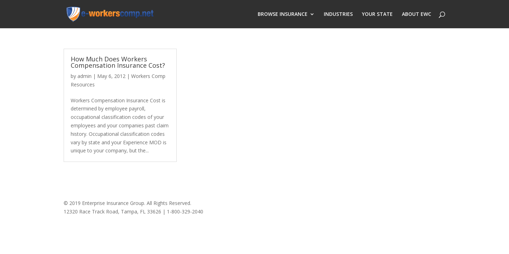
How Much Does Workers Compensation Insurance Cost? (118, 62)
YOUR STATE (377, 14)
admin (84, 76)
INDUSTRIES (338, 14)
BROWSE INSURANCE (283, 14)
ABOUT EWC (416, 14)
